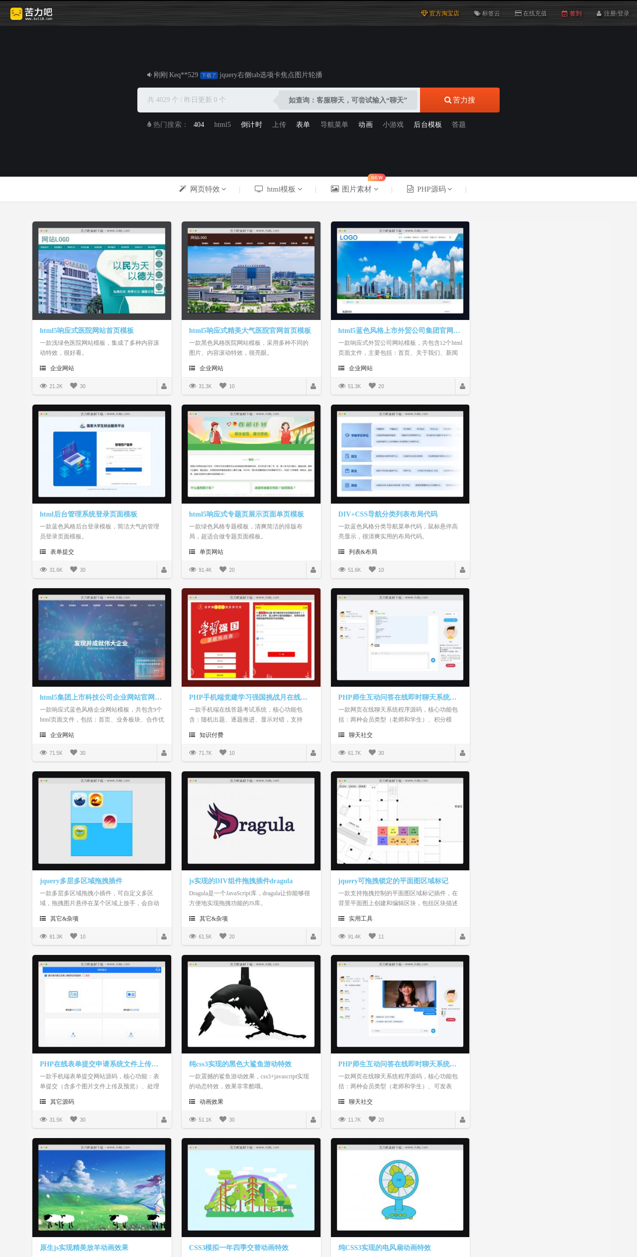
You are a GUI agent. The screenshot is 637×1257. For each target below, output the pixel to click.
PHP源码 (173, 1176)
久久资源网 (308, 1176)
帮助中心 (392, 1215)
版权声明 (318, 1215)
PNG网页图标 (263, 1176)
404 (199, 124)
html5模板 (138, 1176)
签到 (571, 13)
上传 (279, 124)
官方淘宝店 (440, 13)
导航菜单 (334, 124)
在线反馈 (355, 1215)
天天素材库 (389, 1176)
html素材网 (349, 1176)
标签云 (487, 13)
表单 (303, 124)
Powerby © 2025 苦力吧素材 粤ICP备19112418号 (318, 1227)
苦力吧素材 (59, 1176)
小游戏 (393, 124)
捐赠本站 (245, 1215)
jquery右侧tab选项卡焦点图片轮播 (270, 75)
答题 (459, 124)
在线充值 (531, 13)
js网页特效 (100, 1176)
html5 (222, 124)
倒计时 (251, 124)
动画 (365, 124)
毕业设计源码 (214, 1176)
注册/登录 (617, 12)
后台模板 (428, 124)
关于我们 (282, 1215)
